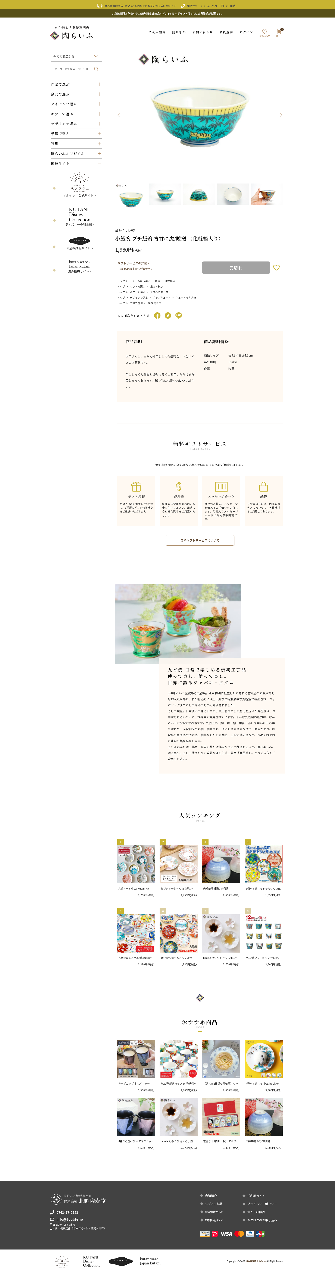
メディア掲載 (214, 1203)
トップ (121, 281)
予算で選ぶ (136, 303)
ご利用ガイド (256, 1195)
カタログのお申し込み (262, 1220)
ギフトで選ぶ (137, 286)
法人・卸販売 (256, 1212)
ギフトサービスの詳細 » (133, 263)
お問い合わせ (202, 32)
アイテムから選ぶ (140, 281)
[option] (200, 115)
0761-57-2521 (209, 5)
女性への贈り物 (159, 292)
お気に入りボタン (276, 267)
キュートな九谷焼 (186, 297)
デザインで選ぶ (139, 297)
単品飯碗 (170, 281)
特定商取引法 (214, 1212)
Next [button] (281, 115)
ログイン (246, 32)
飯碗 (157, 281)
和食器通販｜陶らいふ (256, 1261)
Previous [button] (118, 115)
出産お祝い (156, 286)
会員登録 (226, 32)
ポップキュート (162, 297)
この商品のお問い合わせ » (134, 269)
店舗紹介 (211, 1195)
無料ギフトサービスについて (200, 540)
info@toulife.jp (69, 1219)
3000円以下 (154, 303)
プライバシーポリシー (262, 1203)
